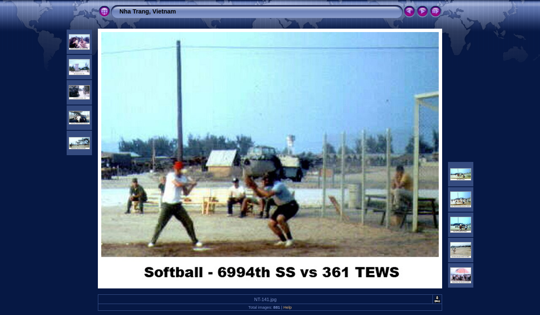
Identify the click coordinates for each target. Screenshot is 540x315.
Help (288, 307)
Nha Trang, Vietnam (147, 11)
